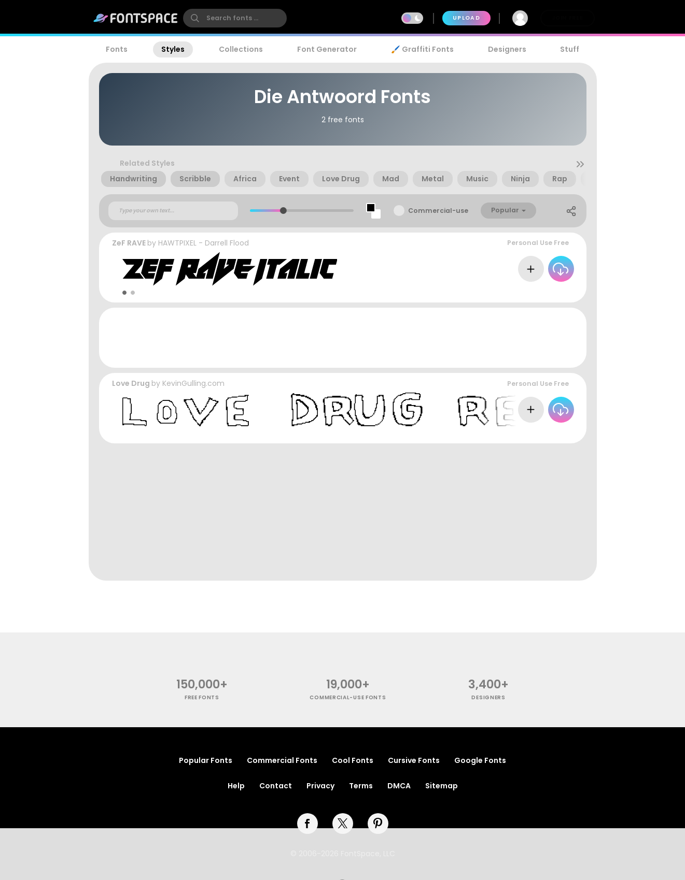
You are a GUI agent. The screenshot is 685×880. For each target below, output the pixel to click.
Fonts (117, 49)
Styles (173, 49)
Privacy (320, 786)
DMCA (399, 786)
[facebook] (307, 823)
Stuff (569, 49)
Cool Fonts (352, 760)
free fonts (202, 697)
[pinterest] (378, 823)
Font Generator (327, 49)
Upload (466, 18)
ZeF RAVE (129, 243)
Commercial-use (438, 210)
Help (236, 786)
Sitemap (441, 786)
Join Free (567, 18)
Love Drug (131, 383)
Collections (241, 49)
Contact (275, 786)
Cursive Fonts (414, 760)
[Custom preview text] (173, 210)
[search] (235, 18)
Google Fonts (480, 760)
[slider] (283, 210)
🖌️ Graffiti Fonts (422, 49)
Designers (507, 49)
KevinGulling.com (193, 383)
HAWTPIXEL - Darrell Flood (203, 243)
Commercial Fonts (282, 760)
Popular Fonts (205, 760)
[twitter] (342, 823)
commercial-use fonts (348, 697)
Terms (361, 786)
